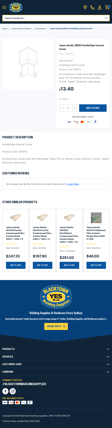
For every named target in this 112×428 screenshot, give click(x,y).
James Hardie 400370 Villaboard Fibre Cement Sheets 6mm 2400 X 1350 (95, 233)
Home (4, 28)
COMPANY (7, 371)
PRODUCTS (8, 349)
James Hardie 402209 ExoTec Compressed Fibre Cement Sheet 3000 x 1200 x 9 (15, 233)
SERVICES (7, 356)
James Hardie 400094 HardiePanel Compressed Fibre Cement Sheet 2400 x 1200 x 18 (69, 234)
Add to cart (93, 108)
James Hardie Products (21, 28)
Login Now (73, 184)
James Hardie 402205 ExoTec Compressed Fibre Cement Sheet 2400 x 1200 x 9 (42, 233)
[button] (4, 7)
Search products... (15, 18)
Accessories (40, 28)
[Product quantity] (68, 108)
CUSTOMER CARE (12, 364)
